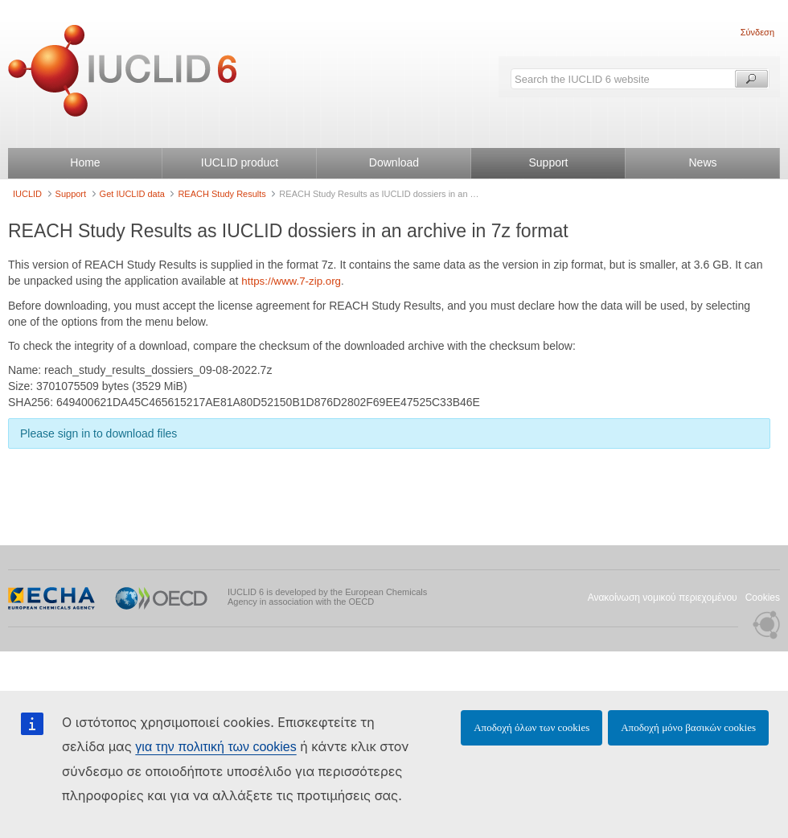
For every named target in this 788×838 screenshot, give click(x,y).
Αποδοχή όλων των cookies (531, 727)
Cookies (762, 597)
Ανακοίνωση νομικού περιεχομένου (662, 597)
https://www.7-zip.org (291, 281)
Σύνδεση (757, 32)
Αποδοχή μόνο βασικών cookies (688, 727)
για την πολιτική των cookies (215, 747)
